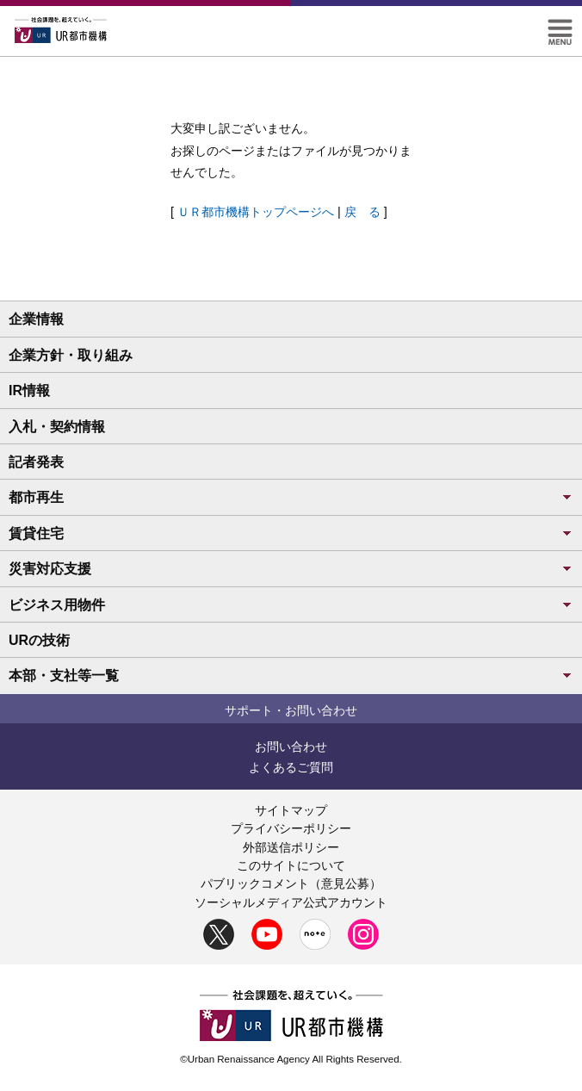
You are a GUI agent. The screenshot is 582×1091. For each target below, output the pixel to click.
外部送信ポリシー (291, 847)
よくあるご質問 (291, 767)
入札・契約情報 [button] (57, 426)
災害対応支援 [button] (291, 568)
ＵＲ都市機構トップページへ (255, 212)
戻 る (362, 212)
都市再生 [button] (291, 497)
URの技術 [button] (39, 640)
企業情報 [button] (36, 319)
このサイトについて (291, 865)
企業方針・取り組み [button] (71, 355)
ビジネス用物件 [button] (291, 605)
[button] (560, 26)
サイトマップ (291, 810)
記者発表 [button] (36, 462)
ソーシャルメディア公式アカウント (291, 902)
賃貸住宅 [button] (291, 533)
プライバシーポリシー (291, 828)
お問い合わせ (291, 746)
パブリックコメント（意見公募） (291, 883)
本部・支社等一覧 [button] (291, 675)
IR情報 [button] (29, 390)
